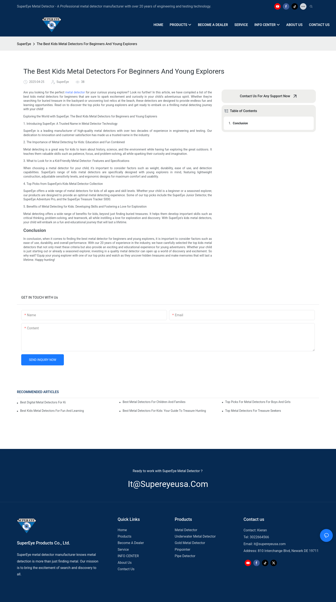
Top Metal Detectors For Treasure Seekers (253, 410)
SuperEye (24, 44)
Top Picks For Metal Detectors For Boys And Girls (258, 402)
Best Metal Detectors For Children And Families (154, 402)
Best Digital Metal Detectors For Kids (43, 402)
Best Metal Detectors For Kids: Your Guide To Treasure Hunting (164, 410)
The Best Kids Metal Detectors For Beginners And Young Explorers (87, 44)
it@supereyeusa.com (168, 484)
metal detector (75, 92)
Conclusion (240, 123)
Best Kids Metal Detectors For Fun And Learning (52, 410)
